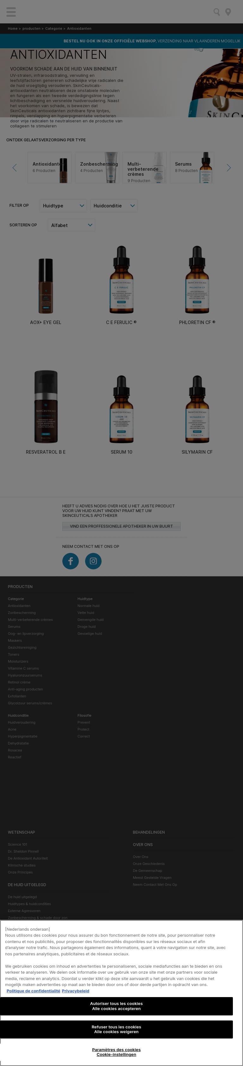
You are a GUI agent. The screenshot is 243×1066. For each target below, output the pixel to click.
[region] (121, 993)
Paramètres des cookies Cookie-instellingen (116, 1052)
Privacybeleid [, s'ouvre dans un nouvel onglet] (76, 990)
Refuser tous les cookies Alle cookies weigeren (116, 1029)
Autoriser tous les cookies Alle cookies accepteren (116, 1006)
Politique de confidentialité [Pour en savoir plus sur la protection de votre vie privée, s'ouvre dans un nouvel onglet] (33, 990)
